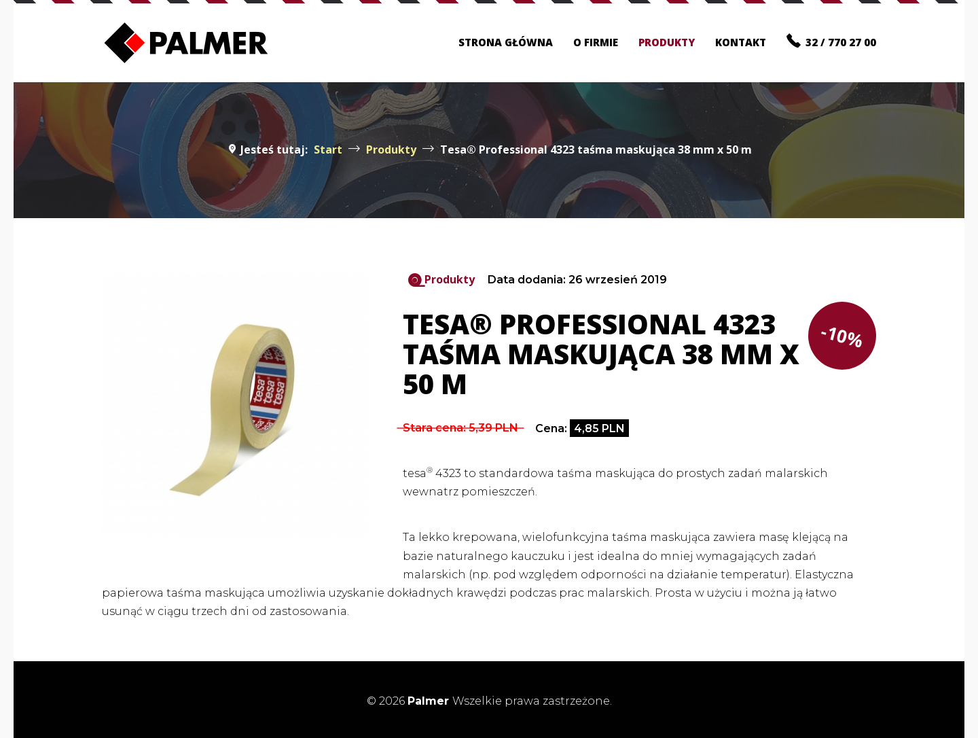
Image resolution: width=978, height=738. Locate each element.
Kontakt (740, 42)
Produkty (666, 42)
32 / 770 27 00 (831, 41)
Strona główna (505, 42)
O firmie (595, 42)
